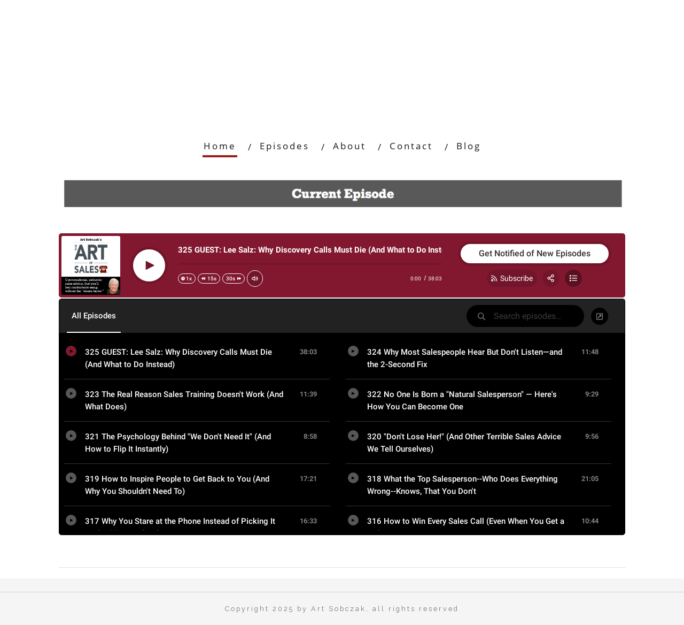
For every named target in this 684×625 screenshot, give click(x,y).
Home (220, 146)
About (349, 146)
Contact (411, 146)
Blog (468, 146)
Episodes (284, 146)
